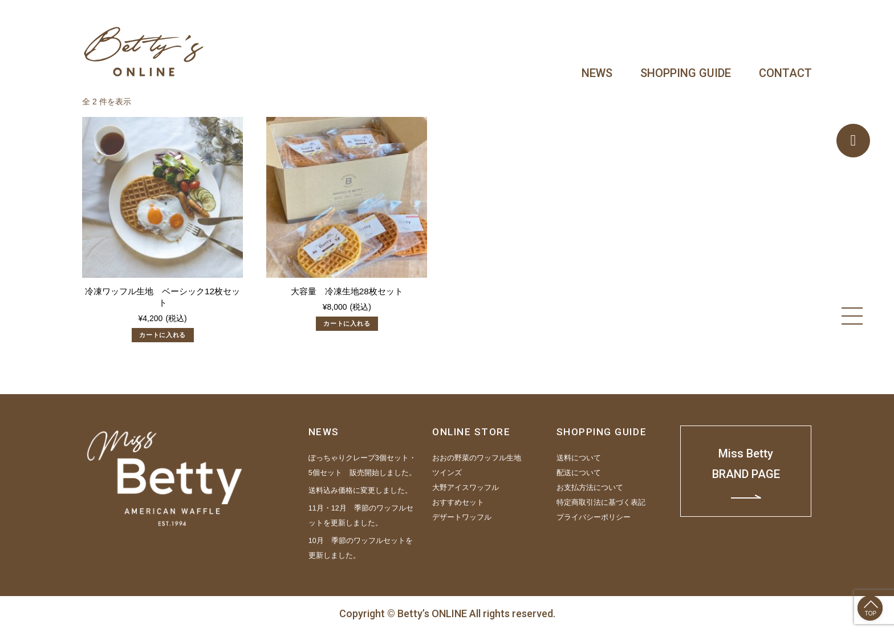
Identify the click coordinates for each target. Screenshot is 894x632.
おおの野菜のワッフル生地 (476, 458)
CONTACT (785, 73)
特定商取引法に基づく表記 (600, 503)
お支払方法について (589, 488)
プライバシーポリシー (593, 517)
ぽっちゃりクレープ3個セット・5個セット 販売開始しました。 (362, 465)
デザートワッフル (461, 517)
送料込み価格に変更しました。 (360, 491)
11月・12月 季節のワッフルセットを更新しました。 (360, 515)
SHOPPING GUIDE (685, 73)
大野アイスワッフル (465, 488)
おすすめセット (458, 503)
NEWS (597, 73)
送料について (578, 458)
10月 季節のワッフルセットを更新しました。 (360, 548)
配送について (578, 473)
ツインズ (447, 473)
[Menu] (852, 316)
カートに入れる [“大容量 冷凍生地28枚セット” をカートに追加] (346, 323)
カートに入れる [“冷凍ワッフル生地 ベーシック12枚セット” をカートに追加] (162, 334)
